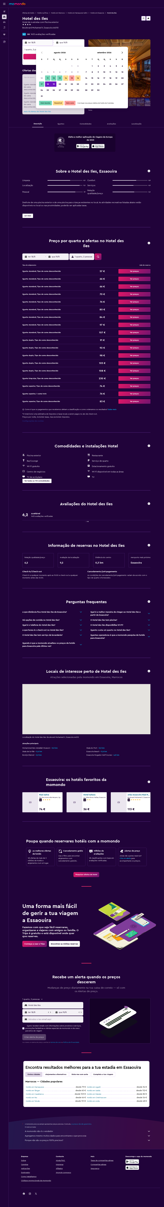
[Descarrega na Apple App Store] (132, 1167)
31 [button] (42, 96)
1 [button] (71, 66)
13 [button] (60, 78)
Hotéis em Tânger (33, 1091)
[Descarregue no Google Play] (132, 1161)
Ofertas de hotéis (28, 13)
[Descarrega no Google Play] (82, 146)
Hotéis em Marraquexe (35, 1087)
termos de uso (55, 1042)
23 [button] (78, 84)
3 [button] (41, 72)
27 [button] (60, 90)
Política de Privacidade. (71, 1042)
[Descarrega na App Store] (98, 146)
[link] (86, 874)
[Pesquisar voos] (4, 11)
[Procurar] (4, 16)
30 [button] (78, 90)
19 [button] (54, 84)
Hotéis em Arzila (93, 1101)
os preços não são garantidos (81, 1124)
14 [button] (66, 78)
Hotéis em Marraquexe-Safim (77, 13)
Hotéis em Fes (31, 1098)
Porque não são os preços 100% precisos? (87, 1140)
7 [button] (65, 72)
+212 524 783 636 (30, 31)
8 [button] (71, 72)
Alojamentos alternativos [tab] (55, 1074)
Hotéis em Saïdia (93, 1091)
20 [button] (60, 84)
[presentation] (98, 146)
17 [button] (42, 84)
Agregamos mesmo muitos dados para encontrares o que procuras (87, 1135)
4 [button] (47, 72)
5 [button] (53, 72)
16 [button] (78, 78)
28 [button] (66, 90)
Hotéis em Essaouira (97, 13)
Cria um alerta (125, 858)
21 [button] (66, 84)
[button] (4, 4)
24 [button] (42, 90)
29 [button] (72, 90)
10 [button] (42, 78)
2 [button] (77, 66)
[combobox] (55, 1005)
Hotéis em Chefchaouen (96, 1098)
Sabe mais (112, 409)
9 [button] (77, 72)
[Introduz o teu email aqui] (55, 1019)
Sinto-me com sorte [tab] (80, 1074)
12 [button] (54, 78)
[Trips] (4, 34)
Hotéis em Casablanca (35, 1094)
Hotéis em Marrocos (58, 13)
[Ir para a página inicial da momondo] (17, 4)
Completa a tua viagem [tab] (103, 1074)
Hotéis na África (42, 13)
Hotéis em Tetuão (33, 1101)
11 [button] (47, 78)
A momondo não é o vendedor (87, 1131)
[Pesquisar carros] (4, 22)
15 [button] (72, 78)
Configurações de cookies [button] (33, 421)
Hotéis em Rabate (94, 1094)
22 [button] (72, 84)
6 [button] (59, 72)
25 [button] (48, 90)
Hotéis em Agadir (94, 1087)
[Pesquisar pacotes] (4, 27)
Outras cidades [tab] (34, 1074)
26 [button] (54, 90)
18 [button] (48, 84)
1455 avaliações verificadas (43, 34)
